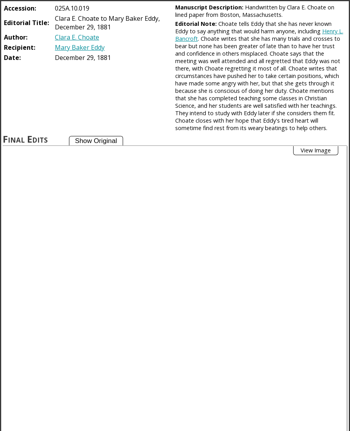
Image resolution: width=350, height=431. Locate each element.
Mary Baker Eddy (80, 47)
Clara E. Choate (77, 37)
